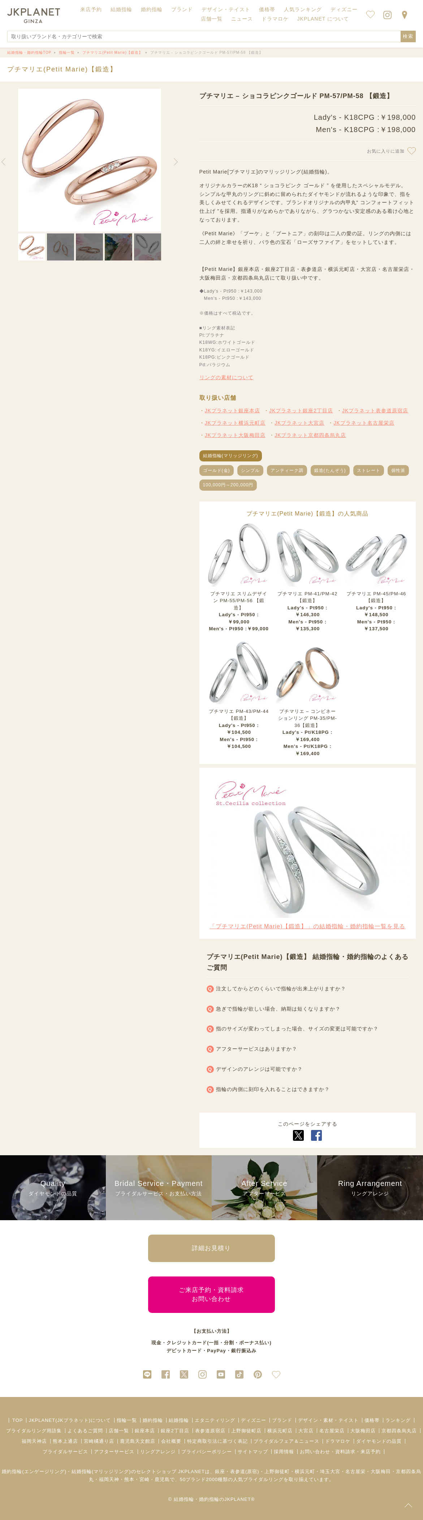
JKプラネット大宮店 (299, 423)
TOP (17, 1420)
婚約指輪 (153, 1420)
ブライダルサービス (65, 1451)
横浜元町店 (280, 1430)
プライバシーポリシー (206, 1451)
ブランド (282, 1420)
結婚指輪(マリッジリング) (230, 455)
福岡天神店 (34, 1441)
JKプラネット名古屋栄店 (363, 423)
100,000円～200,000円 (228, 484)
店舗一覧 (212, 19)
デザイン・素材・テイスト (328, 1420)
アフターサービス (114, 1451)
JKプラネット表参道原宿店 (375, 410)
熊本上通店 (65, 1441)
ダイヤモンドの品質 (379, 1441)
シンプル (250, 470)
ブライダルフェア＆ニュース (286, 1441)
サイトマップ (253, 1451)
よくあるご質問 (85, 1430)
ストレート (368, 470)
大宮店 (306, 1430)
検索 (408, 36)
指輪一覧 (127, 1420)
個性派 (398, 470)
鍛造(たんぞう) (330, 470)
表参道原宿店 (210, 1430)
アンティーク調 (287, 470)
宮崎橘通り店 (99, 1441)
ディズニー (253, 1420)
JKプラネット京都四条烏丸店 (310, 435)
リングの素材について (226, 377)
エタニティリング (215, 1420)
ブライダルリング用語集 (34, 1430)
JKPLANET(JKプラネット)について (70, 1420)
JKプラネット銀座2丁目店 (301, 410)
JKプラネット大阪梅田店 (235, 435)
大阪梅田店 (363, 1430)
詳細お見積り (211, 1248)
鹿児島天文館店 (137, 1441)
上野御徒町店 (246, 1430)
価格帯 (372, 1420)
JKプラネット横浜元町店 (235, 423)
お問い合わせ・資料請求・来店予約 (340, 1451)
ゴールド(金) (216, 470)
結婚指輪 (179, 1420)
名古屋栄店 (332, 1430)
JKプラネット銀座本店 (232, 410)
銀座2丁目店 (175, 1430)
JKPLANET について (323, 19)
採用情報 (284, 1451)
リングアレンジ (158, 1451)
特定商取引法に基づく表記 (217, 1441)
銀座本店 (145, 1430)
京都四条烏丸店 (399, 1430)
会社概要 (171, 1441)
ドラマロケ (337, 1441)
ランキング (398, 1420)
